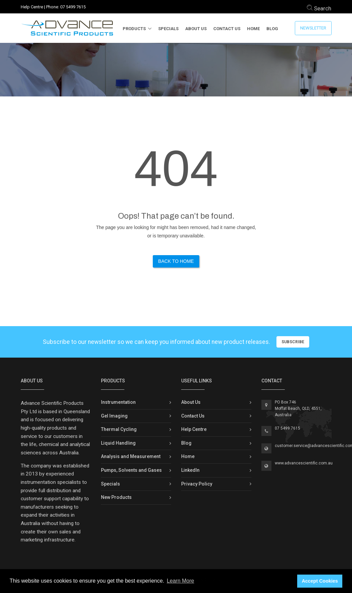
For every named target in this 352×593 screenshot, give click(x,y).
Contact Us (226, 28)
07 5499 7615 (73, 6)
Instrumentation (118, 402)
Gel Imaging (114, 416)
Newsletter (313, 27)
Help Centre (32, 6)
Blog (272, 28)
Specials (168, 28)
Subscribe (292, 342)
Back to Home (176, 261)
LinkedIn (190, 470)
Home (253, 28)
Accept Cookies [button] (320, 581)
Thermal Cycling (119, 429)
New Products (116, 497)
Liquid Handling (118, 443)
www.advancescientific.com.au (304, 463)
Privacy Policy (196, 484)
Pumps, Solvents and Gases (131, 470)
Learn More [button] (180, 581)
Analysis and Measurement (130, 456)
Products (134, 28)
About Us (196, 28)
